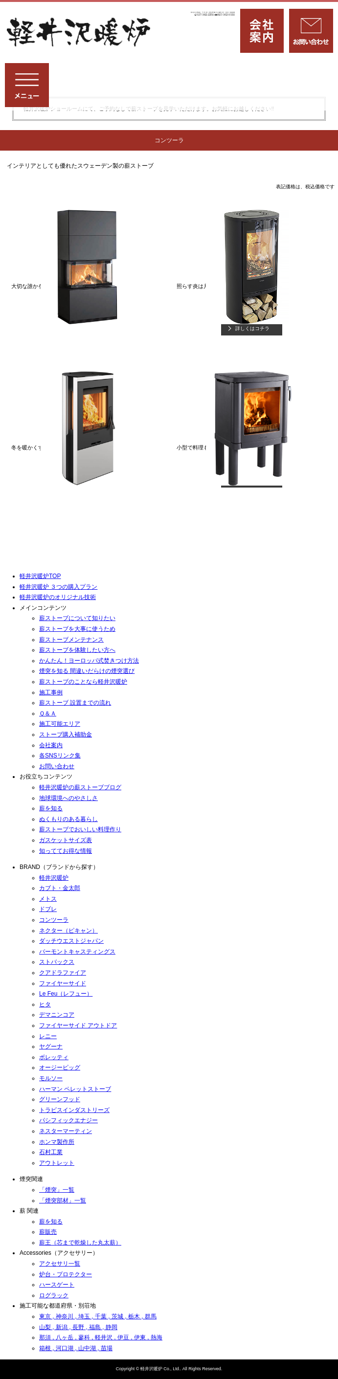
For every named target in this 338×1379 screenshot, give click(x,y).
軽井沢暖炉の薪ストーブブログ (80, 787)
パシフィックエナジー (68, 1120)
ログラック (53, 1295)
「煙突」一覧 (56, 1189)
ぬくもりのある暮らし (68, 819)
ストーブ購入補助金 (65, 734)
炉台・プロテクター (65, 1274)
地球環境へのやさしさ (68, 798)
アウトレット (56, 1162)
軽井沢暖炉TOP (40, 576)
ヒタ (45, 1004)
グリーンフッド (59, 1099)
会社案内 (51, 745)
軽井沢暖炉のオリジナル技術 (58, 597)
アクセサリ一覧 (59, 1263)
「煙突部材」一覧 (62, 1200)
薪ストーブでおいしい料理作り (80, 829)
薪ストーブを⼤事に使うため (77, 628)
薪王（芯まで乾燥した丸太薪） (80, 1242)
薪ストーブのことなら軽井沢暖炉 (83, 681)
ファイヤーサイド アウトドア (78, 1025)
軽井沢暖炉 (53, 877)
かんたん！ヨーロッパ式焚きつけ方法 (89, 660)
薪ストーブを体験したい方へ (77, 649)
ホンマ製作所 (56, 1141)
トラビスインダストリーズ (74, 1110)
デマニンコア (56, 1014)
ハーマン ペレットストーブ (75, 1089)
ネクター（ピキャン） (68, 930)
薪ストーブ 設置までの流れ (75, 702)
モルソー (51, 1078)
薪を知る (51, 808)
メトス (48, 898)
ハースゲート (56, 1284)
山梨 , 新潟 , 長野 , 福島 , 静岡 (78, 1327)
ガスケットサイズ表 (65, 840)
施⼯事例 (51, 692)
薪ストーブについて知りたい (77, 618)
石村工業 (51, 1152)
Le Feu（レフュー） (65, 993)
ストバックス (56, 961)
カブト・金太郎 (59, 888)
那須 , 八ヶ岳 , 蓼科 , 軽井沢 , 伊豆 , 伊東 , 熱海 (100, 1337)
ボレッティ (53, 1057)
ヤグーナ (51, 1046)
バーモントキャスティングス (77, 951)
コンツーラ (53, 919)
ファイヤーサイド (62, 983)
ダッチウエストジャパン (71, 940)
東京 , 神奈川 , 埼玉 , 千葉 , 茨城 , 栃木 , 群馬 (98, 1316)
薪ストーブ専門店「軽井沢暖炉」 (79, 32)
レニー (48, 1036)
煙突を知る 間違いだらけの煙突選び (87, 670)
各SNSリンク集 (60, 755)
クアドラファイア (62, 972)
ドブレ (48, 909)
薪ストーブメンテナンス (71, 639)
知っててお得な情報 (65, 850)
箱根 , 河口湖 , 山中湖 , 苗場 (76, 1348)
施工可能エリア (59, 723)
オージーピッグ (59, 1067)
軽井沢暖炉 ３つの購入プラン (58, 586)
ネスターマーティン (65, 1131)
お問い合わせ (56, 766)
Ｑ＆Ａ (47, 713)
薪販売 (48, 1231)
